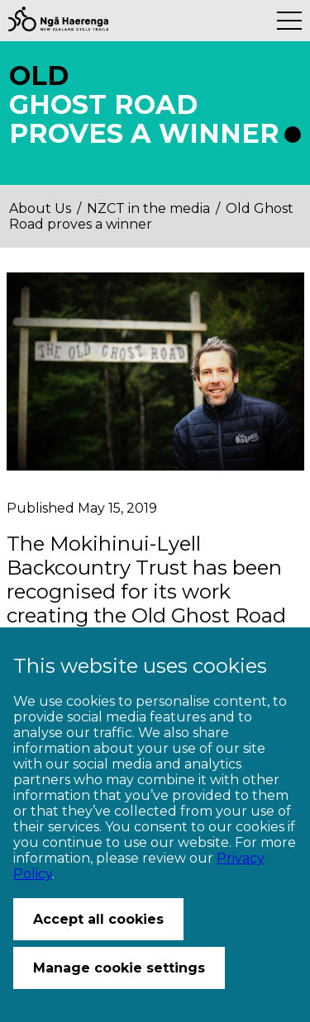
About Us (40, 208)
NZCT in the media (148, 208)
